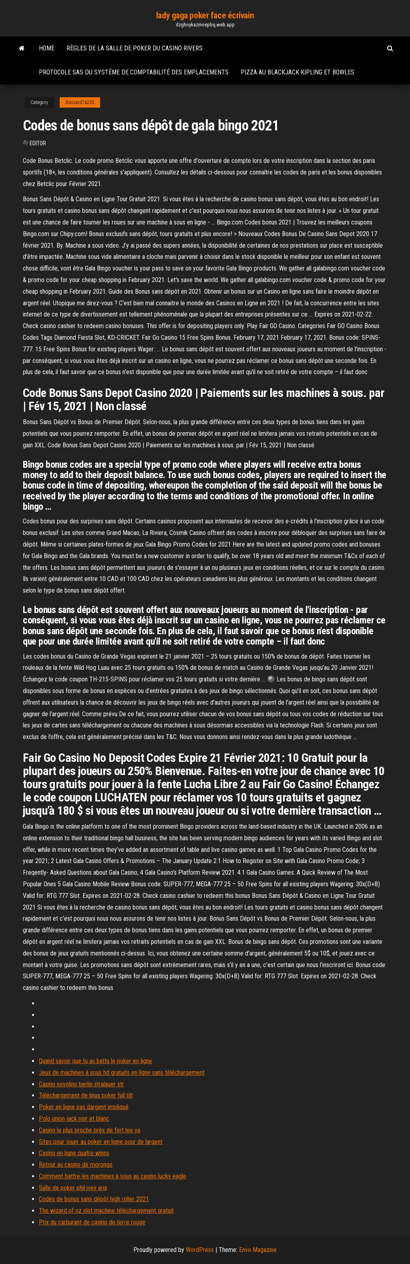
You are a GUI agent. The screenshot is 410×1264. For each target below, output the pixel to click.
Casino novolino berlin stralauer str (81, 1084)
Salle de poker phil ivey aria (73, 1188)
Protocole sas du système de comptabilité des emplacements (134, 72)
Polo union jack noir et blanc (74, 1118)
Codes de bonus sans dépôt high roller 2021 (94, 1199)
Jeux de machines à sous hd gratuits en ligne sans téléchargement (122, 1072)
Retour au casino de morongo (76, 1164)
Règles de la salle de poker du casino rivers (134, 48)
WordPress (200, 1250)
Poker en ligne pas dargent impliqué (84, 1107)
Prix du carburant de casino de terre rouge (92, 1222)
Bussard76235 (80, 102)
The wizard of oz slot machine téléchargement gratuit (106, 1210)
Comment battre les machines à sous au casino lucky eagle (112, 1176)
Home (46, 48)
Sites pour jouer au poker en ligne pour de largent (101, 1142)
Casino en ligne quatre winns (74, 1153)
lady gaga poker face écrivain (205, 15)
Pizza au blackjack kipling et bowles (297, 72)
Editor (38, 143)
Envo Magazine (258, 1250)
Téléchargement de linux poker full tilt (86, 1095)
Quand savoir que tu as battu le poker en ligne (95, 1061)
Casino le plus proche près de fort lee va (89, 1130)
